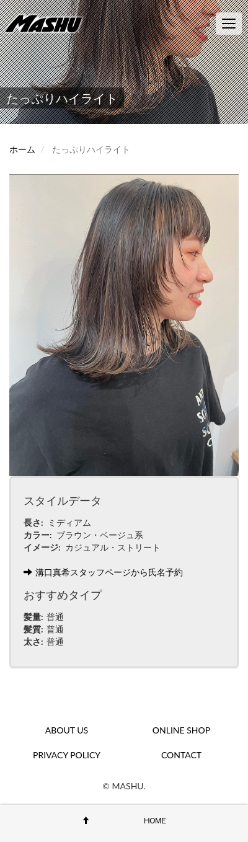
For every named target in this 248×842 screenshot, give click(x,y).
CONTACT (181, 755)
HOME (155, 820)
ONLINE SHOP (181, 730)
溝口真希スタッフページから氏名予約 (103, 572)
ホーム (22, 149)
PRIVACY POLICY (66, 755)
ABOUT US (66, 730)
